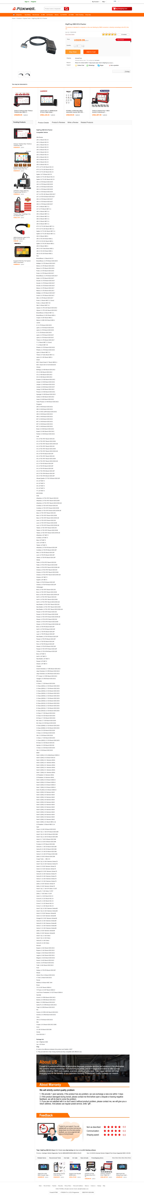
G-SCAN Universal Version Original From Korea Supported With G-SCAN (110, 1153)
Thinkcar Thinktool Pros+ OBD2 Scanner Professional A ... (101, 111)
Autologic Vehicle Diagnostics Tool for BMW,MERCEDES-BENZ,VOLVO (61, 1153)
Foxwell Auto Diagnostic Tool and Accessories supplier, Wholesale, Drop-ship (28, 9)
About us (87, 1185)
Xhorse (56, 14)
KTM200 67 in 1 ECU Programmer (70, 1192)
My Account (95, 1)
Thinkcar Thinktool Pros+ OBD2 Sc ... (105, 1174)
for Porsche (50, 14)
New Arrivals (35, 14)
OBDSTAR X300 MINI (88, 1192)
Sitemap (99, 1185)
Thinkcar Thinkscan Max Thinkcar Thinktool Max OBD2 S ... (23, 111)
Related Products (87, 122)
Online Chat (81, 65)
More (113, 1158)
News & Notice (47, 1185)
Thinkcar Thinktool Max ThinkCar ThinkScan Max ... (23, 144)
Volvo (37, 1017)
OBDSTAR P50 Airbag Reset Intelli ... (122, 1174)
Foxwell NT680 (54, 1192)
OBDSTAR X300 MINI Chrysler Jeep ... (44, 1174)
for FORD (71, 14)
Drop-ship (88, 14)
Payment (54, 1185)
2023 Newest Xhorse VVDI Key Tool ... (59, 1174)
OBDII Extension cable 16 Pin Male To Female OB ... (22, 238)
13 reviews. (124, 34)
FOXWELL (61, 1188)
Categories (19, 14)
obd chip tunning (77, 1150)
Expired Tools (26, 18)
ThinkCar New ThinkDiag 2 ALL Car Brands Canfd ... (22, 214)
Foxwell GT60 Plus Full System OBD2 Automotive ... (22, 261)
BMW (37, 752)
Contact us (93, 1185)
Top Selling (27, 14)
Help (103, 1)
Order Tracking (79, 14)
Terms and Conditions (78, 1185)
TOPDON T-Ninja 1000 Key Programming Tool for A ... (21, 191)
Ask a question (114, 65)
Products (19, 18)
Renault (38, 945)
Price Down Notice (69, 34)
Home (14, 15)
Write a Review (73, 122)
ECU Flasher (59, 1150)
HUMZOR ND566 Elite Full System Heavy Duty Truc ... (21, 168)
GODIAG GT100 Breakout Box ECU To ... (90, 1175)
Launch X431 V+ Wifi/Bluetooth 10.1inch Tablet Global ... (48, 111)
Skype (101, 65)
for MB (43, 14)
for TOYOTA (63, 14)
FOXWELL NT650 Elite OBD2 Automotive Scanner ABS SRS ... (75, 111)
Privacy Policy (68, 1185)
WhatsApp (91, 65)
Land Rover (39, 992)
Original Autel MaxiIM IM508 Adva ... (75, 1174)
